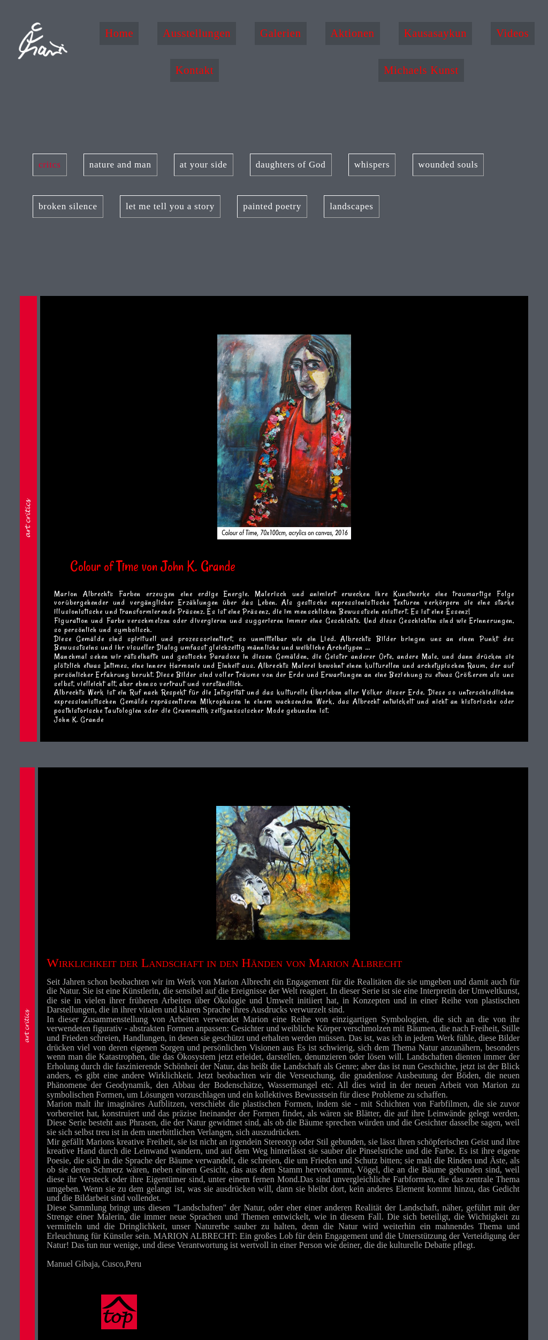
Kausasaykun (435, 33)
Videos (512, 33)
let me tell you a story (170, 206)
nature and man (120, 164)
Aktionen (353, 33)
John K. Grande (79, 719)
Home (119, 33)
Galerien (280, 33)
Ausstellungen (197, 33)
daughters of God (291, 164)
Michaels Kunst (421, 70)
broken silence (68, 206)
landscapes (352, 206)
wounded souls (448, 164)
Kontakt (195, 70)
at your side (203, 164)
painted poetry (272, 206)
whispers (372, 164)
